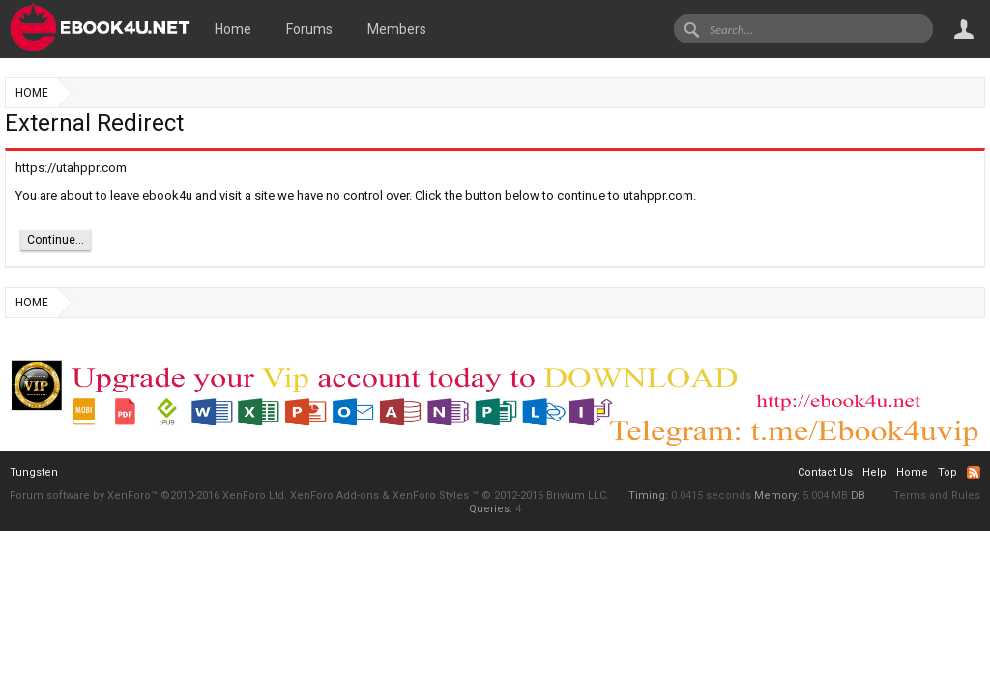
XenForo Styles (431, 495)
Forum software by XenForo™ (148, 495)
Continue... (55, 239)
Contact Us (825, 472)
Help (874, 472)
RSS (973, 472)
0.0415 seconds (711, 495)
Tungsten (34, 472)
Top (947, 472)
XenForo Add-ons (334, 495)
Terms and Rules (936, 495)
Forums (309, 29)
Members (396, 29)
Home (233, 29)
